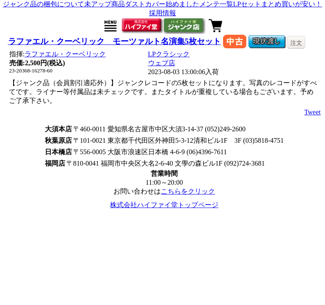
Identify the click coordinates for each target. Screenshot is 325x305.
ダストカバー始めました (162, 4)
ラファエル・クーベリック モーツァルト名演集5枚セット (114, 41)
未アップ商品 (104, 4)
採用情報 (162, 13)
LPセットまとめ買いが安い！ (277, 4)
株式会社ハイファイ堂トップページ (164, 204)
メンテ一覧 (216, 4)
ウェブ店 (161, 63)
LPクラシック (169, 54)
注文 (296, 42)
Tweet (312, 112)
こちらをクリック (188, 191)
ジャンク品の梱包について (43, 4)
